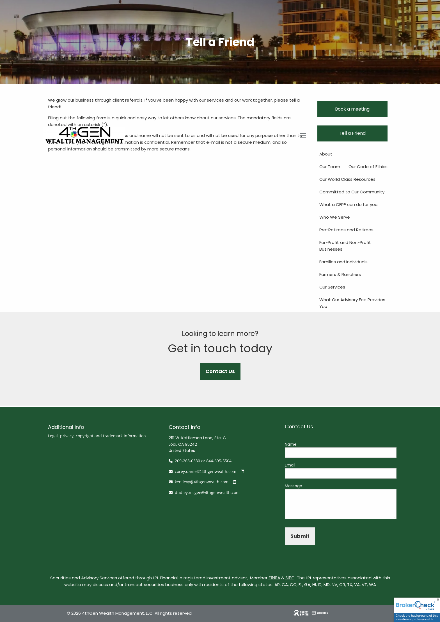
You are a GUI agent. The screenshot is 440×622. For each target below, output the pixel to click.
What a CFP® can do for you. (348, 204)
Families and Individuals (343, 262)
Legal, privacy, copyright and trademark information (97, 435)
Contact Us (220, 371)
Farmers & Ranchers (340, 274)
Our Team (329, 167)
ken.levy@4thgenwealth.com (201, 481)
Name (291, 444)
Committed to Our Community (351, 192)
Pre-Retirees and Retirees (346, 230)
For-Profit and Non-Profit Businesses (345, 245)
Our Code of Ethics (368, 167)
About (325, 154)
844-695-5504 (219, 460)
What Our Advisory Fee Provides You (352, 303)
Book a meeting (352, 109)
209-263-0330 (187, 460)
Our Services (332, 287)
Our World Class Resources (347, 179)
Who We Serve (334, 217)
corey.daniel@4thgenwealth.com (205, 471)
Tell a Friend (352, 133)
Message (293, 486)
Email (290, 465)
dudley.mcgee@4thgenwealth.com (207, 492)
